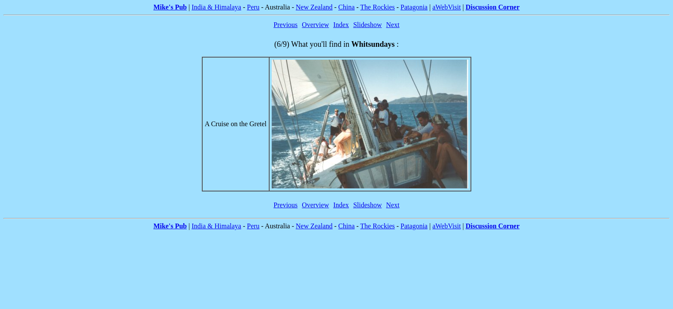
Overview (315, 24)
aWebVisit (446, 7)
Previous (285, 24)
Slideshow (367, 24)
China (346, 7)
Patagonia (413, 7)
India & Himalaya (216, 7)
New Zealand (314, 7)
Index (341, 24)
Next (393, 24)
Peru (253, 7)
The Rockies (377, 7)
